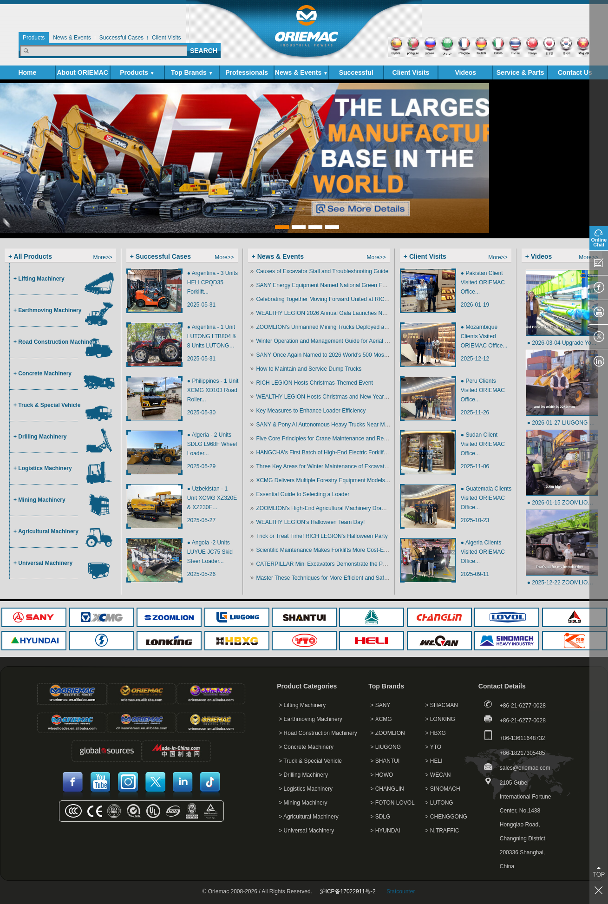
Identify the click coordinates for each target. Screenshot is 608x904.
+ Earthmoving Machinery (47, 310)
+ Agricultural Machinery (45, 531)
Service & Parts (520, 74)
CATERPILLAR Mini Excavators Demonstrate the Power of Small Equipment (350, 564)
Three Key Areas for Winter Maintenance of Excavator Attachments (338, 466)
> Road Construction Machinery (318, 733)
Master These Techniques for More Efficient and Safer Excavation (337, 578)
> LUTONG (439, 802)
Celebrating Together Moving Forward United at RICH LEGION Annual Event (350, 299)
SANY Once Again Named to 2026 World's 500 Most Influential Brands (343, 355)
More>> (102, 257)
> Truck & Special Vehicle (310, 761)
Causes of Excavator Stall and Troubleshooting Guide (322, 271)
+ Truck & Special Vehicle (46, 405)
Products (137, 72)
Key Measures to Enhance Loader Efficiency (311, 410)
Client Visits (411, 72)
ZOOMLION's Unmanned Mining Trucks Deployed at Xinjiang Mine (338, 327)
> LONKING (440, 719)
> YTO (433, 747)
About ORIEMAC (82, 74)
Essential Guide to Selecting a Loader (302, 494)
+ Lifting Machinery (39, 278)
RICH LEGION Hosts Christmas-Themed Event (314, 383)
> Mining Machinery (303, 802)
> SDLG (380, 816)
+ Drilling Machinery (39, 436)
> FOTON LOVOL (392, 802)
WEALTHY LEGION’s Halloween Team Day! (310, 522)
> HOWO (381, 775)
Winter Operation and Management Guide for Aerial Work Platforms (339, 341)
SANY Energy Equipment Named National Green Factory (326, 285)
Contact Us (575, 72)
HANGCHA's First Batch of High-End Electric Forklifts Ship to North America (350, 452)
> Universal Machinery (306, 830)
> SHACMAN (441, 705)
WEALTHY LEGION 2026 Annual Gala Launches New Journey (333, 313)
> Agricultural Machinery (308, 816)
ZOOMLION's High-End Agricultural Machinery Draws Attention (333, 508)
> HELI (434, 761)
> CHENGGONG (446, 816)
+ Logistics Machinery (42, 468)
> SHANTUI (384, 761)
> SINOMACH (442, 789)
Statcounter (400, 891)
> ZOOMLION (387, 733)
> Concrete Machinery (306, 747)
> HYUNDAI (385, 830)
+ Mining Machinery (39, 500)
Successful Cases (356, 74)
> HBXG (435, 733)
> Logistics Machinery (306, 789)
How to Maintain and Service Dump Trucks (308, 369)
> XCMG (381, 719)
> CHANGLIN (387, 789)
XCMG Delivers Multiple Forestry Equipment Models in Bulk (329, 480)
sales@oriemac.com (525, 768)
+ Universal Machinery (42, 563)
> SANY (380, 705)
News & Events (301, 72)
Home (27, 72)
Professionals (246, 72)
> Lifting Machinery (302, 705)
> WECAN (438, 775)
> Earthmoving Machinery (310, 719)
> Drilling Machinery (303, 775)
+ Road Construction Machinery (55, 342)
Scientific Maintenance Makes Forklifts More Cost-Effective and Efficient (344, 550)
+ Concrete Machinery (42, 373)
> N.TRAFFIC (442, 830)
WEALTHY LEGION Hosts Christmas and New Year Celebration (335, 396)
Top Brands (192, 72)
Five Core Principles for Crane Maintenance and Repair (324, 438)
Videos (465, 72)
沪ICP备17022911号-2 (348, 891)
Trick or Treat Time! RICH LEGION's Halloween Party (321, 536)
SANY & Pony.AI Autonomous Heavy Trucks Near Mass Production (338, 424)
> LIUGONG (385, 747)
